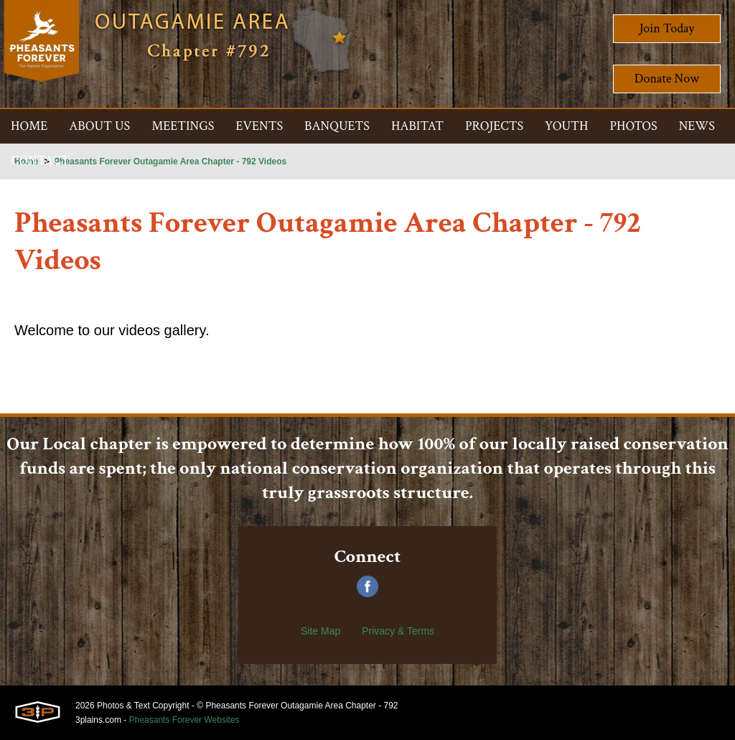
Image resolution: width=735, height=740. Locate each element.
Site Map (320, 631)
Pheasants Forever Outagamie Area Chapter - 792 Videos (170, 161)
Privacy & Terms (398, 631)
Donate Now (667, 78)
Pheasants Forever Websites (184, 720)
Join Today (667, 28)
